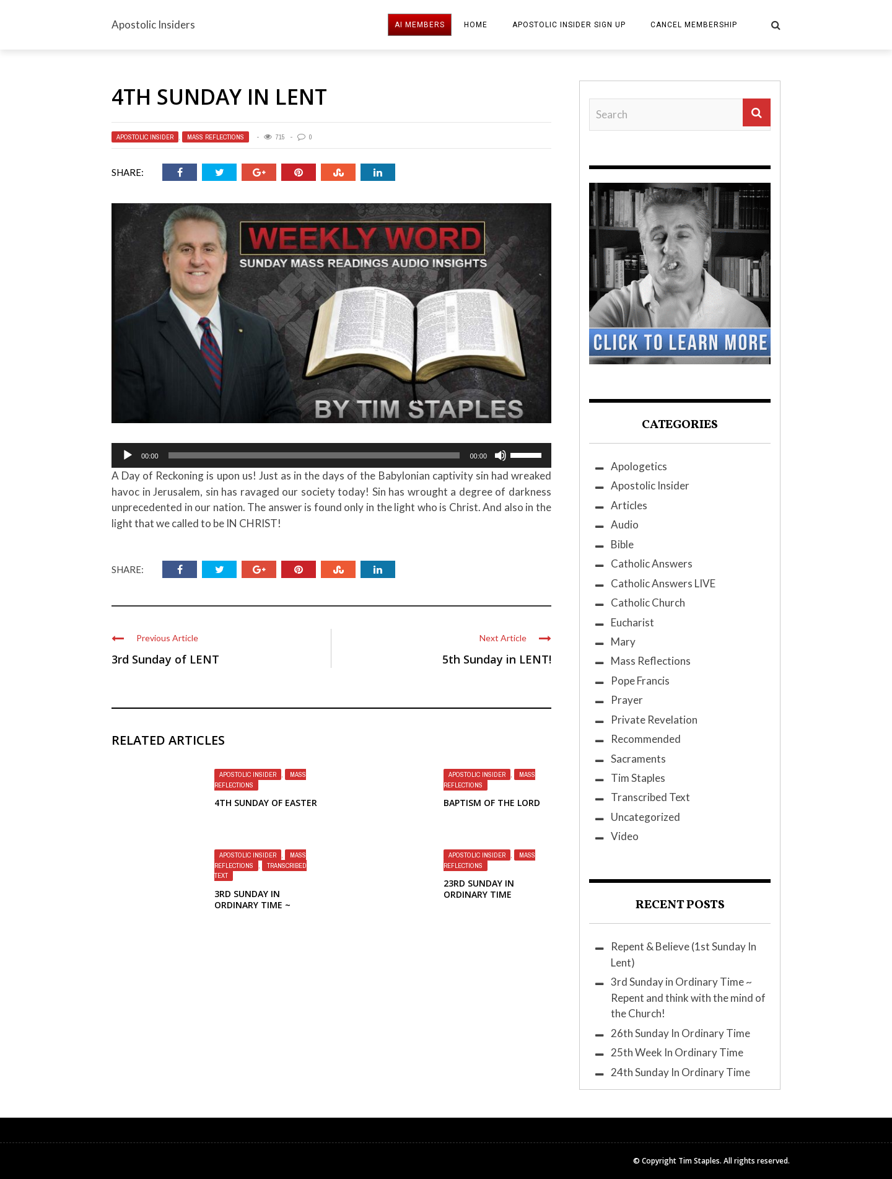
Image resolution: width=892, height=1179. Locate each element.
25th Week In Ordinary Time (677, 1052)
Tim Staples (638, 777)
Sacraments (638, 758)
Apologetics (639, 466)
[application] (331, 455)
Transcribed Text (650, 797)
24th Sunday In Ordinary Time (680, 1072)
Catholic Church (648, 602)
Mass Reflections (215, 137)
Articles (629, 505)
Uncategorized (645, 816)
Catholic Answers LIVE (663, 583)
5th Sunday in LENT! (496, 659)
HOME (476, 24)
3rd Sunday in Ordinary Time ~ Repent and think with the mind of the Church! (688, 997)
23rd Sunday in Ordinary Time (479, 888)
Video (625, 836)
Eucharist (632, 622)
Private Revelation (654, 719)
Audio (625, 524)
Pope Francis (640, 680)
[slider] (314, 455)
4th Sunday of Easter (265, 803)
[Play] (127, 455)
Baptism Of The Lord (492, 803)
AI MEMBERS (420, 24)
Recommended (646, 738)
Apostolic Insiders (153, 24)
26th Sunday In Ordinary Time (680, 1033)
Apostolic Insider (144, 137)
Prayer (627, 699)
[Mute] (500, 455)
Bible (622, 544)
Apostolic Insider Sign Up (569, 24)
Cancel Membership (693, 24)
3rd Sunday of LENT (165, 659)
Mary (623, 641)
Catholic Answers (652, 563)
